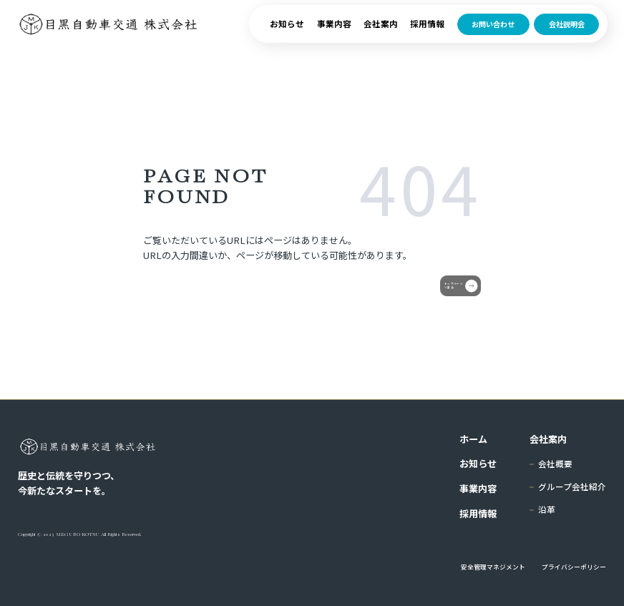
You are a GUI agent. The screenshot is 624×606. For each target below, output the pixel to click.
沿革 (546, 509)
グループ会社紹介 (572, 486)
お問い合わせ (493, 35)
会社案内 (381, 35)
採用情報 (427, 35)
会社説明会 (567, 35)
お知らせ (287, 35)
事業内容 (334, 35)
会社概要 (555, 463)
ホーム (473, 439)
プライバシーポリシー (574, 567)
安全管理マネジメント (493, 567)
